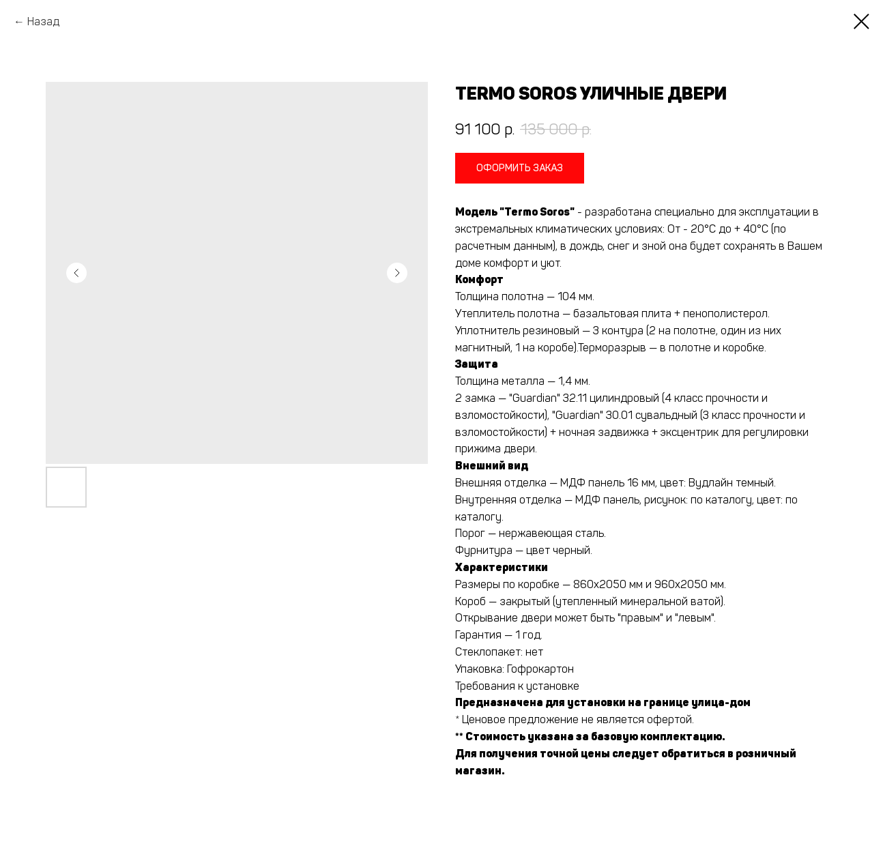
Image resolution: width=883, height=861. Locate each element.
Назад (43, 21)
